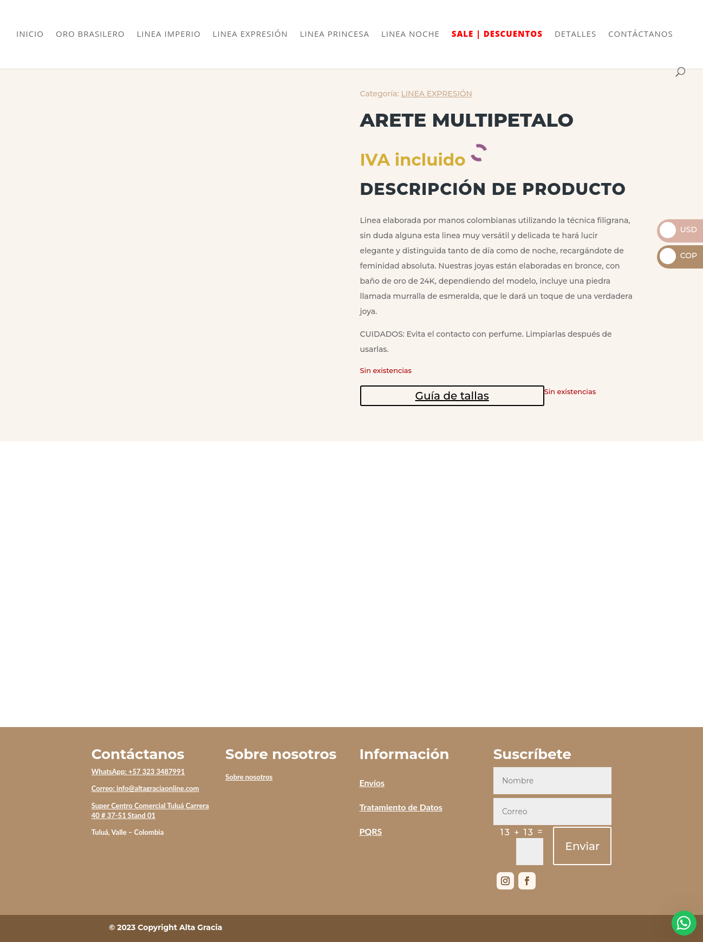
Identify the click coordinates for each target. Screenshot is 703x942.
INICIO (30, 34)
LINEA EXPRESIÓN (250, 34)
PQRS (370, 831)
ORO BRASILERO (90, 34)
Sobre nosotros (248, 777)
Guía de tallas (452, 395)
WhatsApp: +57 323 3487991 (138, 771)
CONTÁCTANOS (640, 34)
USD (678, 229)
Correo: (104, 788)
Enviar (582, 846)
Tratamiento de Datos (400, 807)
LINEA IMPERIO (168, 34)
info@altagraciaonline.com (157, 788)
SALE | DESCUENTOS (497, 34)
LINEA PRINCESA (334, 34)
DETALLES (575, 34)
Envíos (372, 782)
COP (678, 255)
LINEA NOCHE (410, 34)
